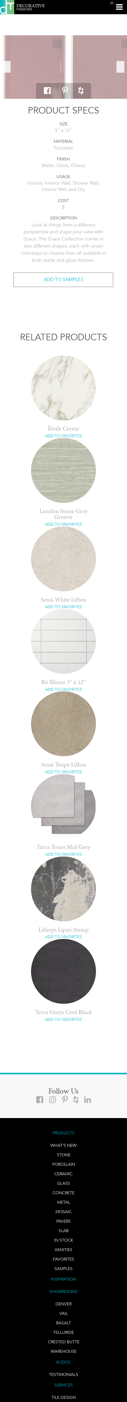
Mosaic (63, 1211)
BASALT (63, 1323)
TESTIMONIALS (63, 1374)
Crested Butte (63, 1342)
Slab (64, 1230)
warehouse (64, 1351)
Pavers (63, 1221)
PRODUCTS (63, 1133)
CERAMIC (63, 1174)
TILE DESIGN (64, 1397)
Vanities (63, 1249)
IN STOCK (63, 1240)
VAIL (63, 1313)
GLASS (63, 1183)
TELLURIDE (63, 1332)
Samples (63, 1268)
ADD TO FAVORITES (63, 436)
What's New (63, 1145)
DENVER (63, 1304)
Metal (63, 1202)
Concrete (63, 1193)
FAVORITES (63, 1259)
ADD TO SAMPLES (63, 279)
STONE (63, 1155)
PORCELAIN (63, 1164)
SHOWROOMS (63, 1291)
